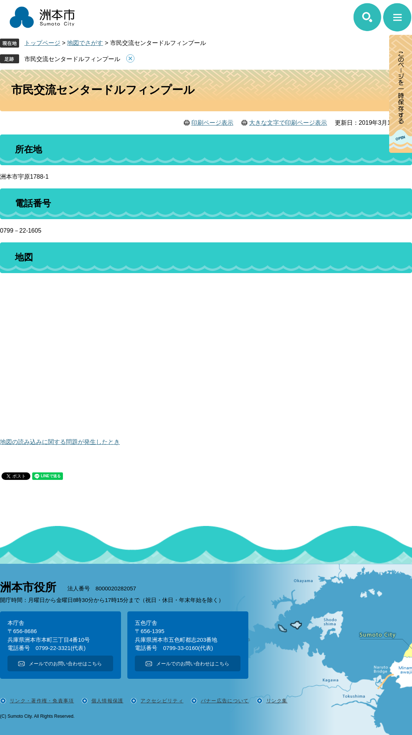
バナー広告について (225, 701)
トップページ (42, 43)
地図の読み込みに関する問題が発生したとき (60, 442)
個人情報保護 (107, 701)
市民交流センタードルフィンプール (72, 59)
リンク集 (277, 701)
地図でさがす (85, 43)
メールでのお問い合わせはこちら (65, 663)
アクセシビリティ (161, 701)
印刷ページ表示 (212, 123)
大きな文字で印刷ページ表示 (288, 123)
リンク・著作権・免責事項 (42, 701)
